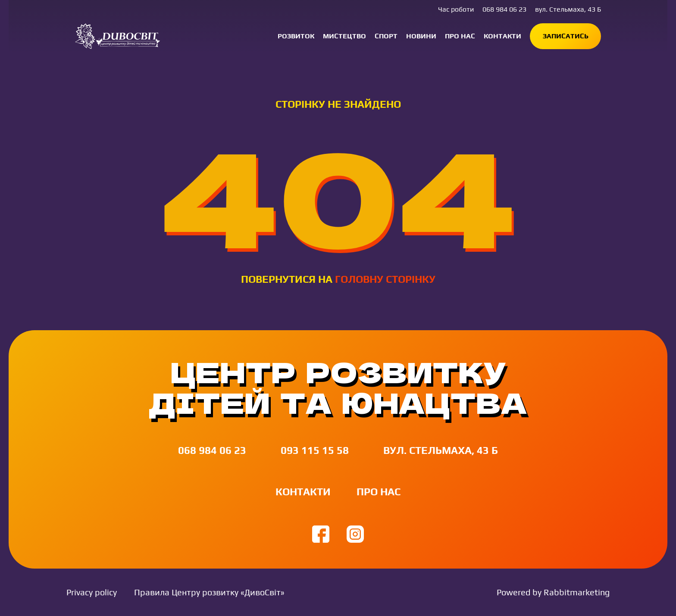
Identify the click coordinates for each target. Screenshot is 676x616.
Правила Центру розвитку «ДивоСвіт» (209, 592)
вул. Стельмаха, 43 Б (568, 9)
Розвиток (296, 36)
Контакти (502, 36)
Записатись (565, 36)
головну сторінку (385, 279)
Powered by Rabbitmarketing (553, 592)
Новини (421, 36)
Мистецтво (344, 36)
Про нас (460, 36)
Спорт (386, 36)
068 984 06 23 (504, 9)
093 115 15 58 (315, 450)
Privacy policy (91, 592)
